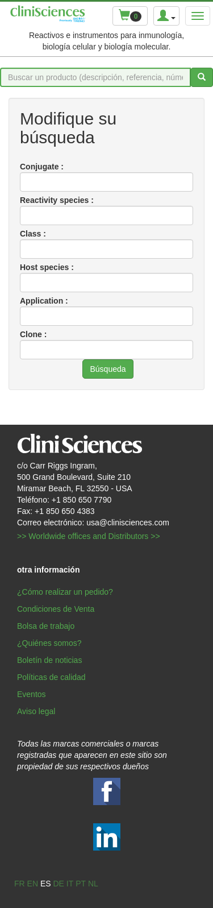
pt (81, 883)
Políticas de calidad (51, 677)
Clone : (33, 334)
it (69, 883)
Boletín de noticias (49, 660)
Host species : (47, 267)
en (32, 883)
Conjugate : (42, 166)
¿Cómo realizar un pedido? (65, 591)
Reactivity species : (57, 200)
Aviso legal (36, 711)
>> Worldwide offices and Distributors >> (88, 536)
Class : (33, 233)
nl (93, 883)
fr (19, 883)
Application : (44, 300)
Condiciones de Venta (55, 608)
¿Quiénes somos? (49, 643)
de (58, 883)
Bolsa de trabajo (45, 626)
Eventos (31, 694)
